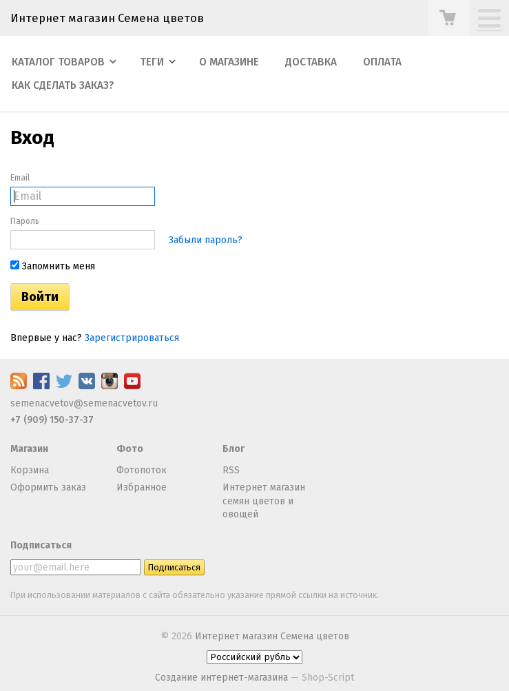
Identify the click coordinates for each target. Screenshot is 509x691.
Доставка (311, 62)
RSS (231, 470)
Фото (129, 449)
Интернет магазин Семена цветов (107, 18)
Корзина (29, 470)
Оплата (382, 62)
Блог (233, 449)
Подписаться (41, 545)
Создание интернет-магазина (221, 677)
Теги (152, 62)
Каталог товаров (58, 62)
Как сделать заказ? (63, 85)
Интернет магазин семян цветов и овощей (263, 501)
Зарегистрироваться (132, 338)
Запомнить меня (52, 266)
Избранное (141, 487)
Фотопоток (141, 470)
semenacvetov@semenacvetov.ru (84, 403)
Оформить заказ (48, 487)
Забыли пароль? (205, 240)
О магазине (229, 62)
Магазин (29, 449)
